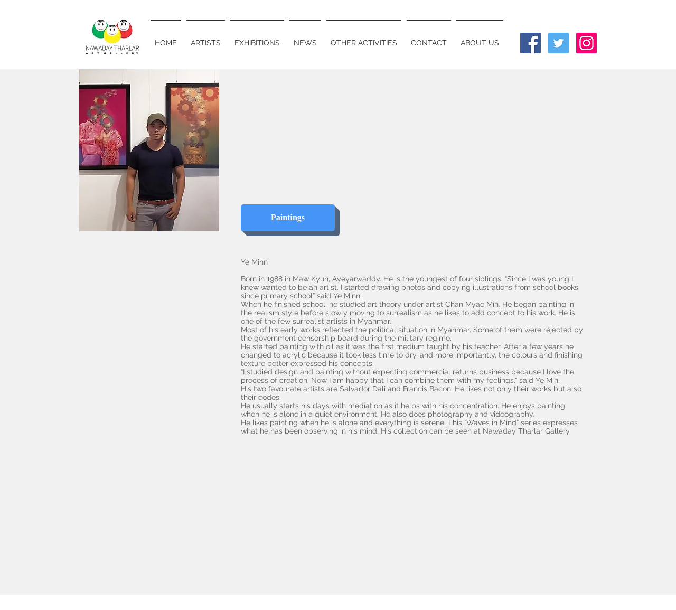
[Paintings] (288, 217)
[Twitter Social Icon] (558, 43)
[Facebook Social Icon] (530, 43)
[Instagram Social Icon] (586, 43)
